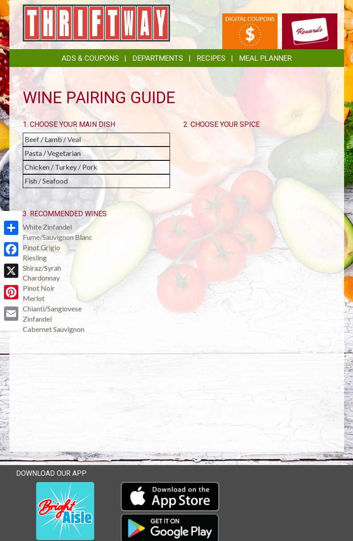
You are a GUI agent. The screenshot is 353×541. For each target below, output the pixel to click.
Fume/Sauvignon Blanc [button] (57, 237)
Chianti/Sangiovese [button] (52, 308)
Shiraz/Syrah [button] (42, 268)
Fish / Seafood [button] (46, 180)
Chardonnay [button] (41, 277)
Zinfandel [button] (37, 319)
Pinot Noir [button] (39, 288)
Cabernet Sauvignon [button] (53, 329)
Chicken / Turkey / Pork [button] (61, 167)
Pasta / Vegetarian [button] (53, 153)
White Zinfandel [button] (47, 226)
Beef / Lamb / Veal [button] (53, 139)
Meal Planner (265, 58)
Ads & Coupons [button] (90, 58)
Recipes (211, 58)
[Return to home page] (96, 22)
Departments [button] (158, 58)
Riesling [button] (35, 257)
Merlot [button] (34, 298)
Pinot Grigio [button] (41, 247)
